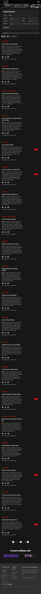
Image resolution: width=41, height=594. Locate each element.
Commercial (14, 573)
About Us (13, 575)
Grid (10, 36)
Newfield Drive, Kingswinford (10, 69)
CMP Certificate (14, 577)
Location (23, 18)
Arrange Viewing (13, 83)
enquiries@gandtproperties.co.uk (7, 583)
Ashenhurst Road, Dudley (9, 295)
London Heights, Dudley (9, 219)
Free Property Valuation (29, 577)
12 (25, 542)
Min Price (23, 20)
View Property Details (5, 83)
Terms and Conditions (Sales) (26, 586)
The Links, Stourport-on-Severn (11, 495)
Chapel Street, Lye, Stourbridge (11, 344)
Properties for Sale (15, 571)
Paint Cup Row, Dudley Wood (10, 93)
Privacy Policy (15, 586)
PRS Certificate (14, 578)
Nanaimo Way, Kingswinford (10, 194)
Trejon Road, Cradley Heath (10, 44)
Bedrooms (5, 20)
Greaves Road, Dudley (8, 320)
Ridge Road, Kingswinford (9, 519)
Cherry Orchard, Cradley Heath (11, 169)
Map (15, 36)
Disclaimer (19, 586)
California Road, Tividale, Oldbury (11, 394)
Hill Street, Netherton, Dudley (10, 244)
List (4, 36)
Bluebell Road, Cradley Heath (10, 445)
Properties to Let (15, 572)
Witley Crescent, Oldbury (9, 470)
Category (5, 18)
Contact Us (14, 574)
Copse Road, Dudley (7, 145)
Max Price (5, 23)
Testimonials (14, 576)
